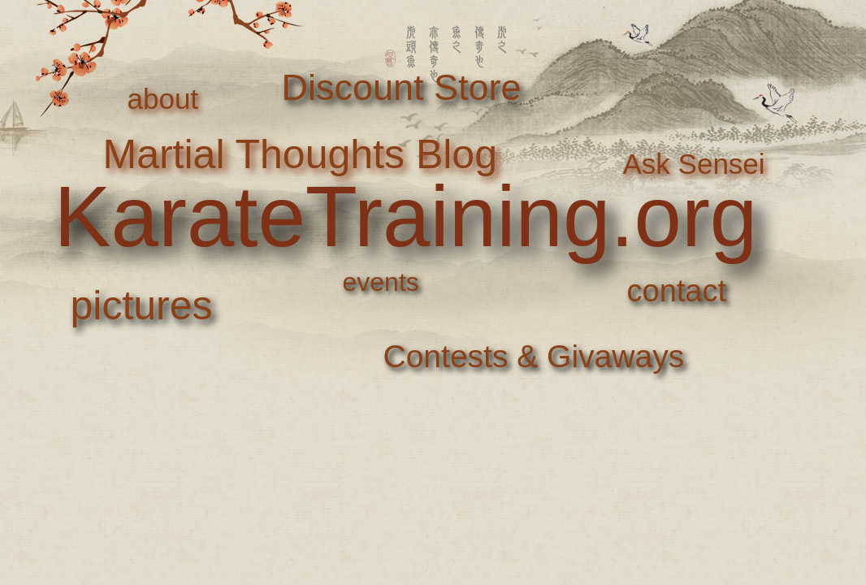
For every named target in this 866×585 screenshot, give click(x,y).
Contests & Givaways (534, 356)
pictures (142, 305)
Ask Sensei (694, 164)
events (381, 282)
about (163, 99)
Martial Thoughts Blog (300, 154)
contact (677, 291)
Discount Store (402, 87)
